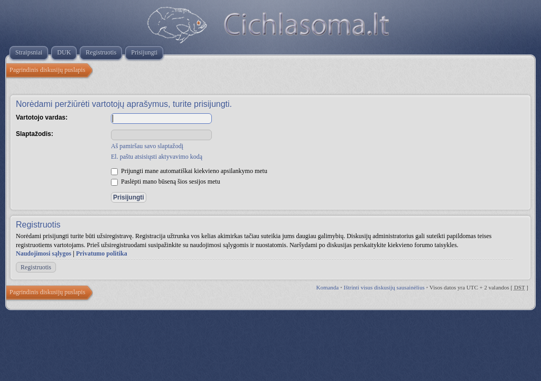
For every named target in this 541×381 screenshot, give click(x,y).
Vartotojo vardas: (42, 117)
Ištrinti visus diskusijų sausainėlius (384, 287)
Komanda (327, 287)
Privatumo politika (101, 253)
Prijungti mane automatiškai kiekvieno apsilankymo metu (189, 171)
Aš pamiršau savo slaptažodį (147, 146)
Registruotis (36, 267)
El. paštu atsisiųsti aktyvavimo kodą (156, 156)
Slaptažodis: (34, 134)
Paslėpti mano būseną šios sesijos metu (165, 181)
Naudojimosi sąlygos (43, 253)
